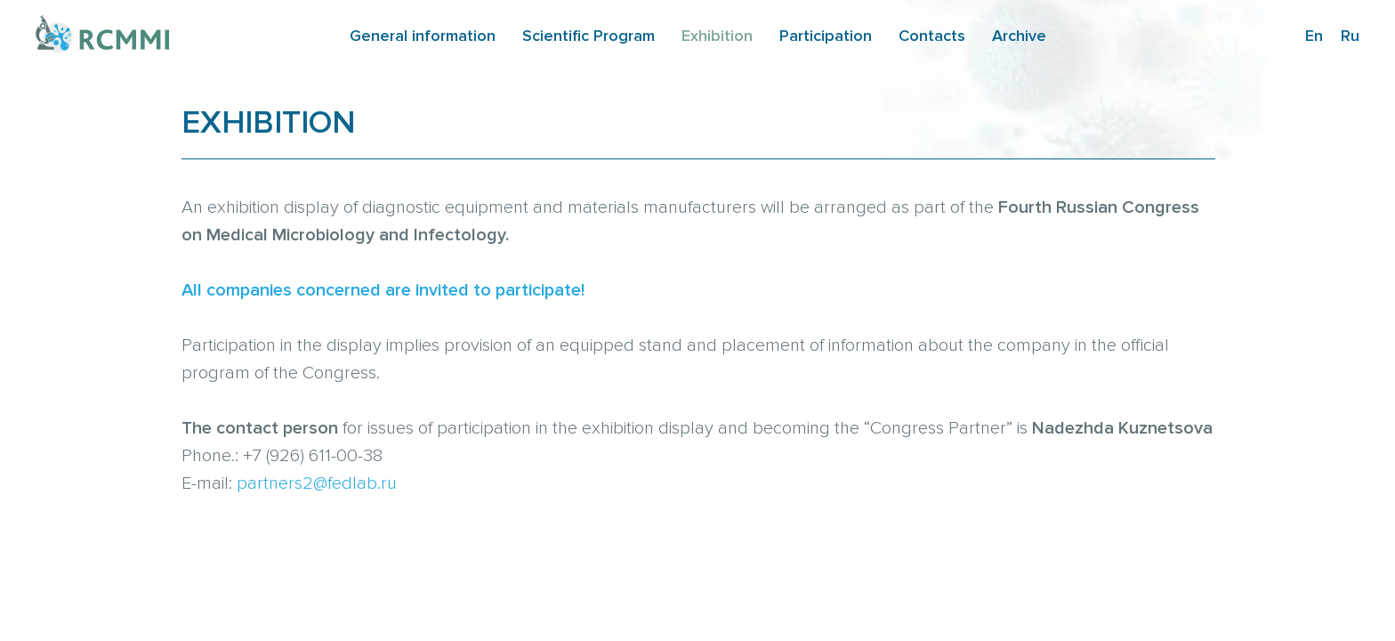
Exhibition (717, 35)
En (1314, 35)
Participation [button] (825, 35)
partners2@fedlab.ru (317, 483)
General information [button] (423, 35)
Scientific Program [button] (588, 35)
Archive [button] (1019, 35)
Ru (1350, 35)
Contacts (932, 35)
